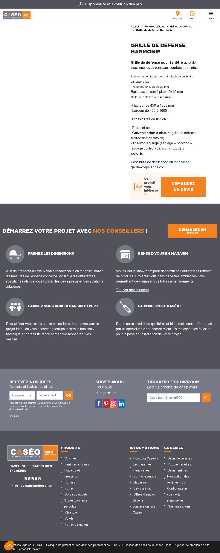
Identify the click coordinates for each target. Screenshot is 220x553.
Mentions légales (20, 545)
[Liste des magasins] (22, 395)
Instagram (113, 403)
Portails (70, 482)
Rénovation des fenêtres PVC (178, 479)
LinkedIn (121, 403)
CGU (39, 545)
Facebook (98, 403)
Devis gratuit (142, 488)
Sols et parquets (76, 494)
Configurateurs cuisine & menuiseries (177, 494)
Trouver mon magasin (132, 290)
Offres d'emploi (144, 494)
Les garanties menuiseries (142, 467)
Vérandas (71, 512)
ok (68, 395)
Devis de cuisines (180, 458)
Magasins (140, 482)
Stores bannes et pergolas (76, 503)
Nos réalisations (179, 506)
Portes (69, 488)
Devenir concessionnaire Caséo (144, 506)
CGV (117, 545)
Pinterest (106, 403)
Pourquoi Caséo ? (146, 458)
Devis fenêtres (178, 470)
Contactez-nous (144, 476)
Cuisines (71, 458)
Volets (69, 518)
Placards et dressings (72, 473)
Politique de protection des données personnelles (78, 545)
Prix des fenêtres (179, 464)
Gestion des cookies (138, 545)
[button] (9, 546)
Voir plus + (15, 416)
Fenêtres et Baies (77, 464)
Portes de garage (77, 524)
